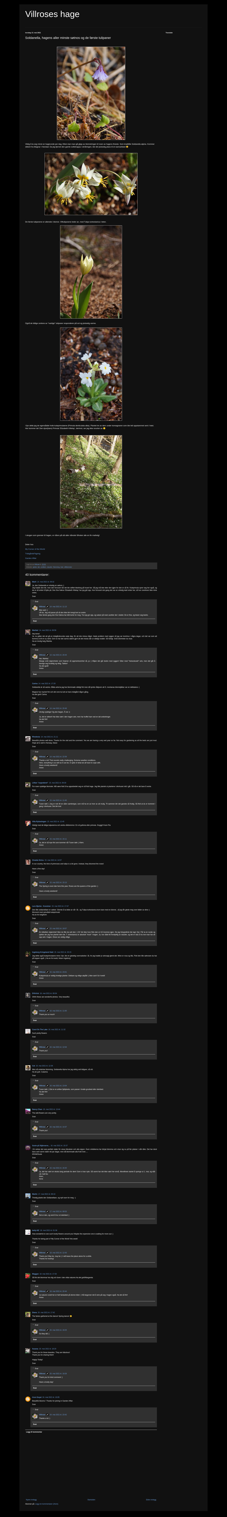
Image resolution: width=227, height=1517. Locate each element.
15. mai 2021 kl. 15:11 (58, 839)
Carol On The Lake (39, 1030)
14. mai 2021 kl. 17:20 (46, 684)
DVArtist (35, 993)
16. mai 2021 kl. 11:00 (58, 1011)
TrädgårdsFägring (33, 553)
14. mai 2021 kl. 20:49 (58, 708)
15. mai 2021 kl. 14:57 (53, 860)
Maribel (35, 630)
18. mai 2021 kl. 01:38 (48, 1230)
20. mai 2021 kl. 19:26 (58, 1374)
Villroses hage (52, 14)
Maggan (35, 1274)
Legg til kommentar (34, 1432)
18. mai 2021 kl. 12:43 (58, 1253)
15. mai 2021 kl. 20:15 (62, 952)
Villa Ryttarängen (39, 822)
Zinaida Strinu (38, 860)
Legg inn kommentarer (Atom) (46, 1504)
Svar (34, 596)
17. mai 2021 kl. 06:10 (46, 1194)
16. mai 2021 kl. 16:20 (58, 1168)
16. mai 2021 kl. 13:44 (51, 1109)
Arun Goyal (37, 1397)
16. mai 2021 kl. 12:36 (44, 1066)
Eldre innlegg (151, 1500)
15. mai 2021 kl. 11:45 (58, 800)
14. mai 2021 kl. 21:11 (49, 737)
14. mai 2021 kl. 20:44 (58, 655)
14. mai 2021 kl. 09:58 (47, 630)
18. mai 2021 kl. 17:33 (48, 1274)
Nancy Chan (37, 1109)
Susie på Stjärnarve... (41, 1146)
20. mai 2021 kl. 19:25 (58, 1330)
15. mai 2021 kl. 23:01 (58, 972)
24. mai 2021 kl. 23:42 (58, 1415)
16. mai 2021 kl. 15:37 (59, 1146)
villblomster (68, 567)
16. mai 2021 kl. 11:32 (56, 1030)
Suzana (35, 1349)
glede (35, 567)
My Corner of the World (35, 549)
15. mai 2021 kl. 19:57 (58, 928)
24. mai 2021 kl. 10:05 (51, 1397)
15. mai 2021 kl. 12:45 (55, 822)
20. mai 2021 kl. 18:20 (47, 1349)
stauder (49, 567)
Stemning (56, 567)
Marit (34, 582)
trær (62, 567)
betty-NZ (35, 1230)
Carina (34, 684)
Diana (34, 1313)
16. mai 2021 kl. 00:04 (48, 993)
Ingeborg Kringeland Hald (42, 952)
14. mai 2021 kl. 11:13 (58, 607)
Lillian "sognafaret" (40, 783)
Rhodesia (36, 737)
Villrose (42, 607)
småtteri (43, 567)
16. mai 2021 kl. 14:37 (58, 1127)
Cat (33, 1066)
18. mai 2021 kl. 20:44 (58, 1291)
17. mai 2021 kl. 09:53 (58, 1211)
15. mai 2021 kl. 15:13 (58, 882)
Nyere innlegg (31, 1500)
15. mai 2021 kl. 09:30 (57, 783)
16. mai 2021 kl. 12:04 (58, 1047)
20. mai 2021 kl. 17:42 (46, 1313)
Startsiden (91, 1500)
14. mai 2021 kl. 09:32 (45, 582)
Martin (34, 1194)
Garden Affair (31, 558)
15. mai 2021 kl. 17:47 (60, 906)
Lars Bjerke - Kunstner (41, 906)
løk (39, 567)
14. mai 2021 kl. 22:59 (58, 757)
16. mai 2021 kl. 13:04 (58, 1086)
